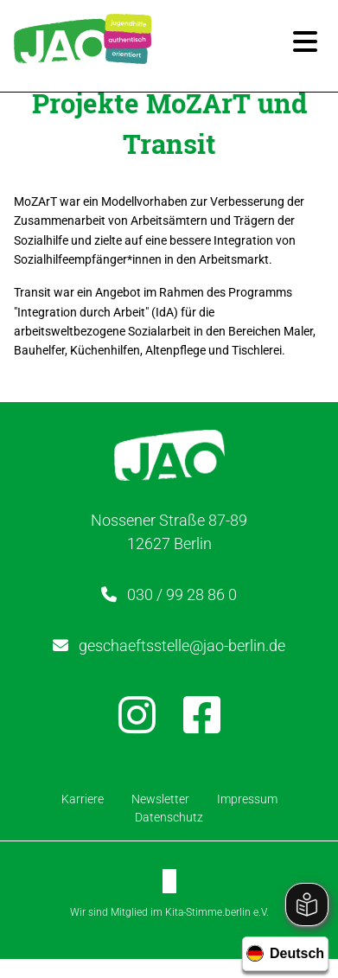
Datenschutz (169, 817)
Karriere (82, 799)
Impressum (247, 799)
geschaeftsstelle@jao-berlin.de (182, 645)
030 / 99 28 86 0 (182, 594)
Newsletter (160, 799)
